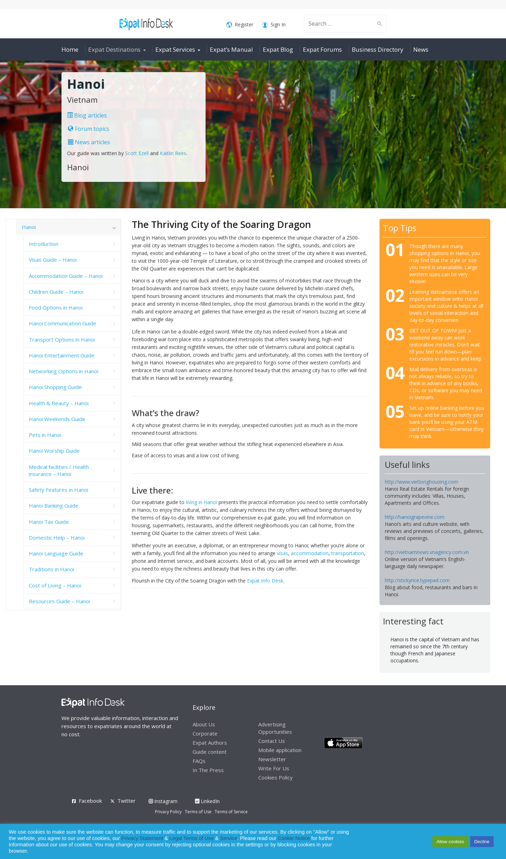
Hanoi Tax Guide (49, 521)
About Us (204, 724)
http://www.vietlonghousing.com (421, 481)
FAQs (199, 760)
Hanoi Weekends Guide (57, 418)
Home (69, 49)
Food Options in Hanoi (56, 307)
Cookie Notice (294, 838)
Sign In (274, 24)
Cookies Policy (275, 777)
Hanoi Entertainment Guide (62, 355)
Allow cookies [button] (450, 841)
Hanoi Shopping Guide (55, 386)
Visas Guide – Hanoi (53, 259)
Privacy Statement (142, 838)
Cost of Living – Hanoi (55, 585)
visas (282, 553)
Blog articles (87, 115)
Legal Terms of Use (191, 838)
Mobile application (279, 749)
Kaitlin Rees (173, 153)
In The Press (208, 770)
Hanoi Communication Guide (62, 323)
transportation (347, 553)
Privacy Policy (168, 812)
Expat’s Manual (231, 49)
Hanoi (29, 226)
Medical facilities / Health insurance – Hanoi (59, 470)
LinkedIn (207, 801)
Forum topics (88, 129)
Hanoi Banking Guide (53, 505)
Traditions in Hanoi (51, 569)
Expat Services (175, 49)
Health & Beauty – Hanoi (59, 403)
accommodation (310, 553)
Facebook (90, 800)
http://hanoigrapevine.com (415, 517)
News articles (89, 142)
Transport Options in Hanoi (62, 339)
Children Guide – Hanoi (56, 291)
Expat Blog (278, 49)
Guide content (210, 751)
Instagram (163, 801)
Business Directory (377, 49)
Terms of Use (198, 812)
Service (228, 838)
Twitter (126, 800)
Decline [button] (481, 841)
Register (239, 24)
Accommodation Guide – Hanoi (66, 275)
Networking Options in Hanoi (63, 371)
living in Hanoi (201, 502)
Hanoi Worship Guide (54, 450)
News (420, 49)
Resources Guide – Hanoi (59, 601)
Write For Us (273, 768)
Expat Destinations (114, 49)
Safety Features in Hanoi (58, 489)
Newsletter (272, 759)
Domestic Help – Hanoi (57, 537)
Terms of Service (231, 812)
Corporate (205, 733)
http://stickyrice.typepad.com (417, 580)
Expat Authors (210, 742)
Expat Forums (322, 49)
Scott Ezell (137, 153)
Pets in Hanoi (45, 434)
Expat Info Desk (265, 580)
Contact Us (271, 740)
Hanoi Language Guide (56, 553)
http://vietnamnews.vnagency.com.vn (427, 552)
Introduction (43, 243)
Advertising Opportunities (275, 728)
